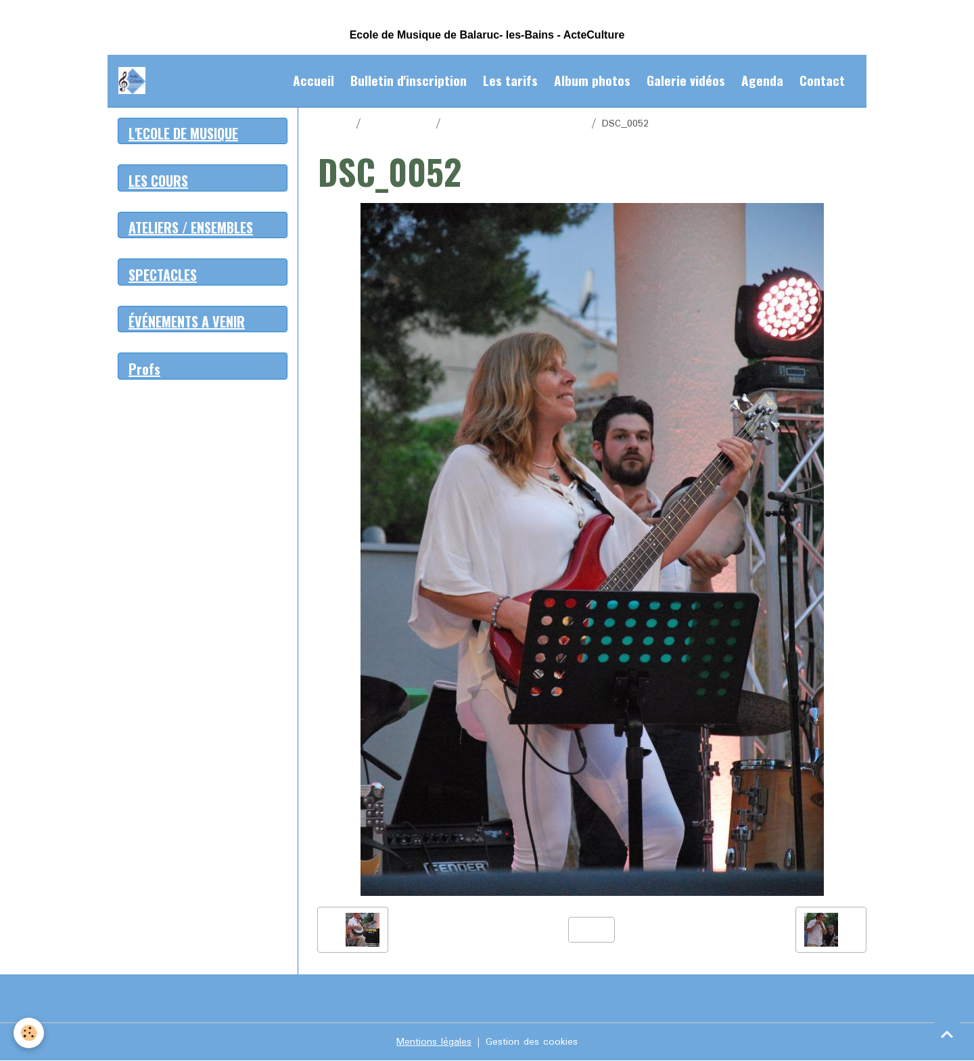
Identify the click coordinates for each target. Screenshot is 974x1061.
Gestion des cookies (532, 1042)
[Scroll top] (947, 1034)
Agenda (762, 80)
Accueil (313, 80)
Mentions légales (433, 1042)
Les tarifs (510, 80)
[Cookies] (29, 1033)
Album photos (592, 80)
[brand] (134, 80)
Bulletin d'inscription (408, 80)
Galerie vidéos (686, 80)
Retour (591, 930)
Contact (822, 80)
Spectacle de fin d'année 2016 (516, 124)
